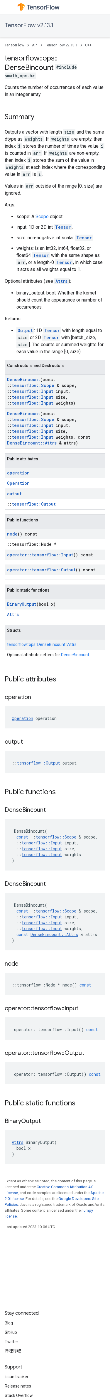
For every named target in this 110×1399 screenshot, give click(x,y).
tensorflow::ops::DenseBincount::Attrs (42, 644)
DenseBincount (23, 379)
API (35, 45)
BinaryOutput (21, 604)
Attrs (61, 281)
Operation (18, 483)
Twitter (11, 1341)
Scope (42, 216)
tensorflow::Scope (33, 385)
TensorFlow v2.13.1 (29, 25)
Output (25, 330)
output (14, 493)
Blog (9, 1323)
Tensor (63, 227)
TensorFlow (14, 45)
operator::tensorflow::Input (40, 555)
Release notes (18, 1386)
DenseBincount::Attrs (32, 443)
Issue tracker (16, 1376)
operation (18, 473)
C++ (88, 45)
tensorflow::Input (32, 391)
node (12, 534)
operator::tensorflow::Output (41, 570)
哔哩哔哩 (13, 1351)
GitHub (11, 1332)
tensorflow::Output (34, 504)
